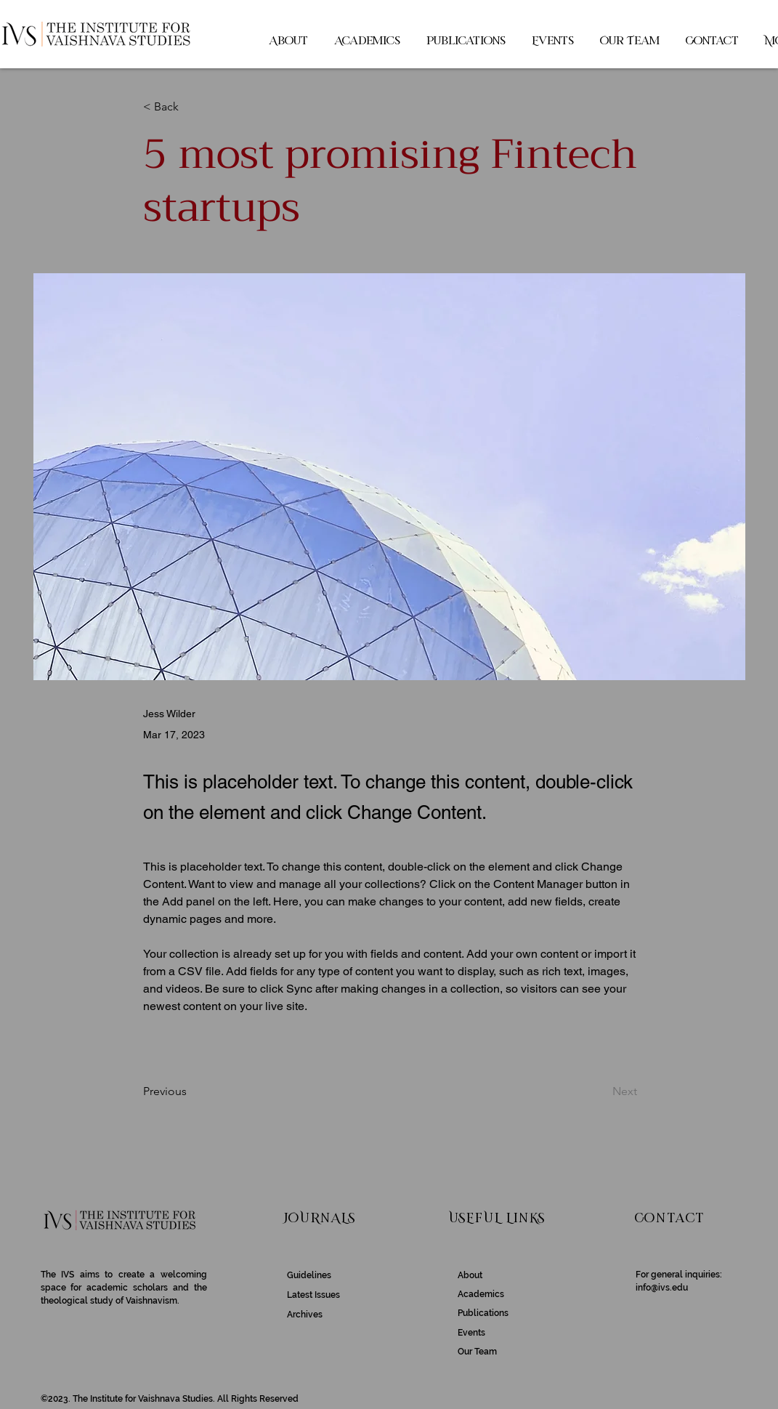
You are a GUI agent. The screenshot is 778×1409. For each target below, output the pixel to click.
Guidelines (309, 1275)
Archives (305, 1314)
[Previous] (191, 1091)
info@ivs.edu (662, 1288)
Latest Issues (313, 1295)
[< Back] (191, 107)
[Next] (600, 1091)
